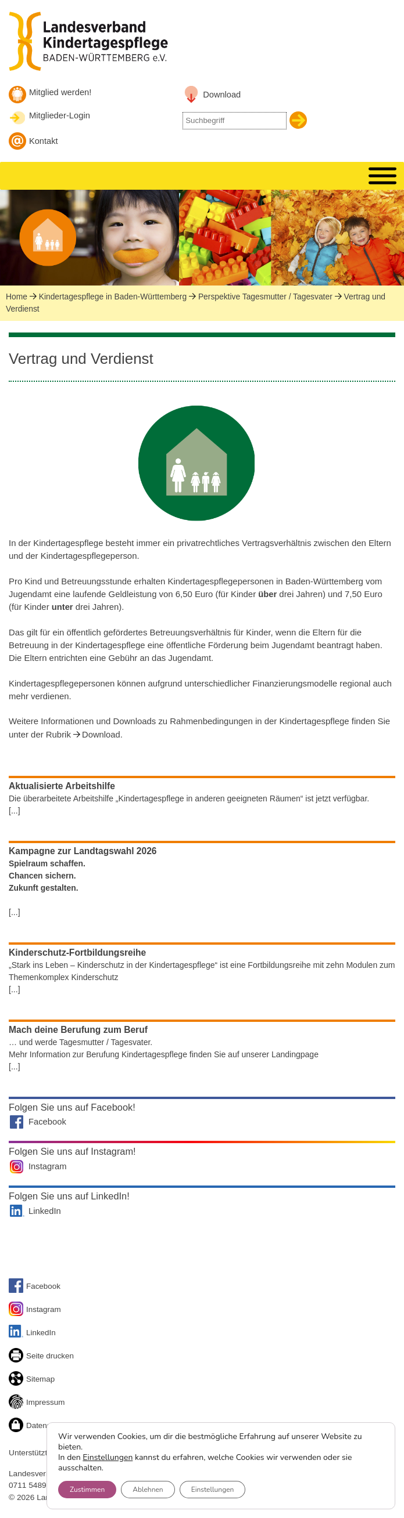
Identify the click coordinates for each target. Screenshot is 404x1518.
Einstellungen (108, 1457)
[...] (14, 810)
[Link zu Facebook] (17, 1287)
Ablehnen (148, 1489)
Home (16, 296)
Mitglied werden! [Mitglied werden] (60, 92)
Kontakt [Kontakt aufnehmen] (43, 141)
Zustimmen (87, 1489)
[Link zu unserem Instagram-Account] (17, 1311)
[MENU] (382, 176)
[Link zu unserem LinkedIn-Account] (17, 1333)
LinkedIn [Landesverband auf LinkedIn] (44, 1211)
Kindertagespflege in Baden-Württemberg (113, 296)
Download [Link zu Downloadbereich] (222, 94)
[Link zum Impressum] (17, 1403)
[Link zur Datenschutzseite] (17, 1427)
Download (101, 734)
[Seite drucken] (17, 1357)
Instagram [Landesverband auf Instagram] (47, 1166)
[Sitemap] (17, 1380)
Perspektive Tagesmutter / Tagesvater (265, 296)
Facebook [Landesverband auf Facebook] (47, 1121)
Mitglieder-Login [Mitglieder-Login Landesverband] (59, 115)
